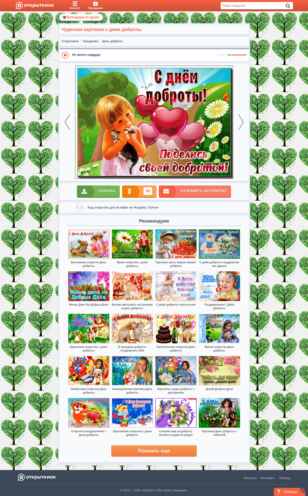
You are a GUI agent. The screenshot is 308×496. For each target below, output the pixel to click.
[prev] (67, 122)
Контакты (250, 478)
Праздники (90, 41)
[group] (154, 55)
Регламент (268, 478)
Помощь (284, 478)
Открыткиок (70, 41)
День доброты (112, 41)
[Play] (65, 55)
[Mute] (229, 55)
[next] (241, 122)
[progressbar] (239, 55)
